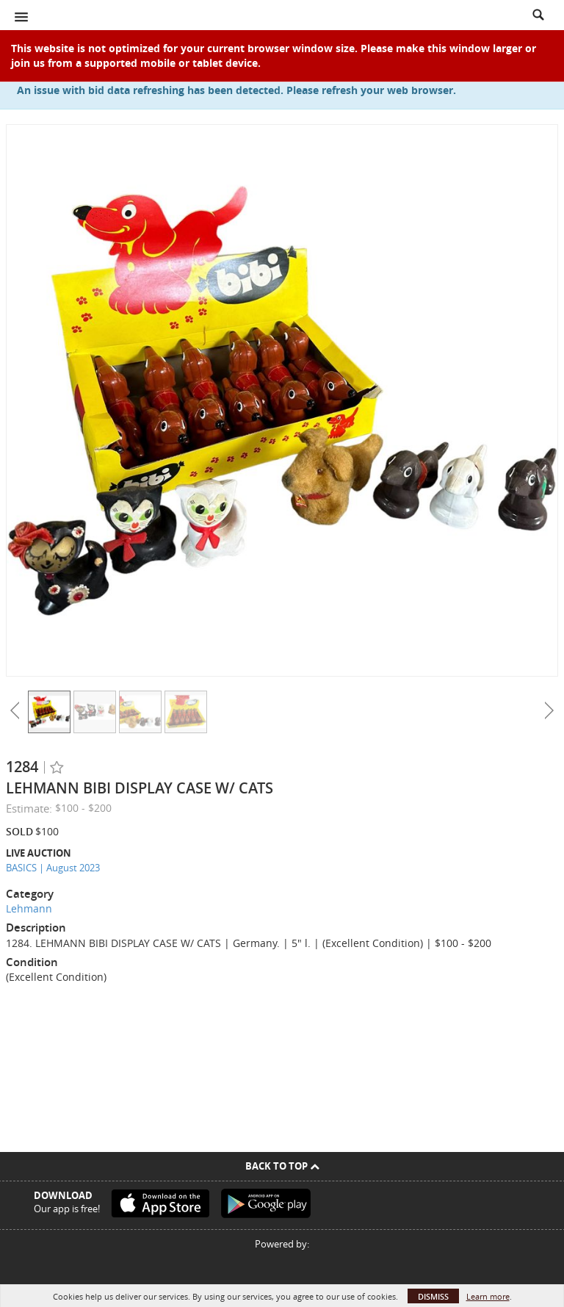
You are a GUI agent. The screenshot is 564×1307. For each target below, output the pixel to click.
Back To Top (282, 1166)
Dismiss (433, 1296)
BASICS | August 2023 (53, 867)
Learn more (488, 1296)
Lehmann (29, 908)
